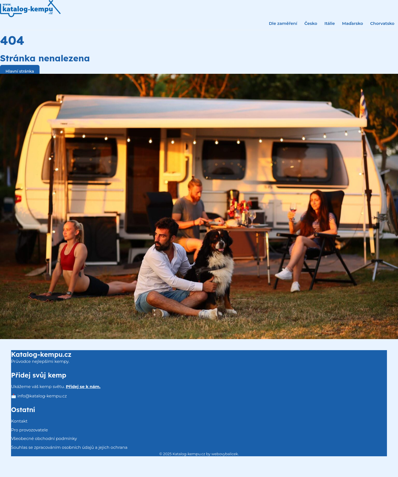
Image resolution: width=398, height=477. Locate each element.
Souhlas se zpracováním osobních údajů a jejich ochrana (69, 447)
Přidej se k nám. (83, 386)
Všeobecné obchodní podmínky (44, 438)
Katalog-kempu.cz (41, 354)
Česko (310, 23)
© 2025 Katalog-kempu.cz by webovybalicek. (199, 454)
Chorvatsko (382, 23)
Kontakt (19, 421)
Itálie (329, 23)
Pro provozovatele (29, 430)
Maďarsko (352, 23)
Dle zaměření (283, 23)
